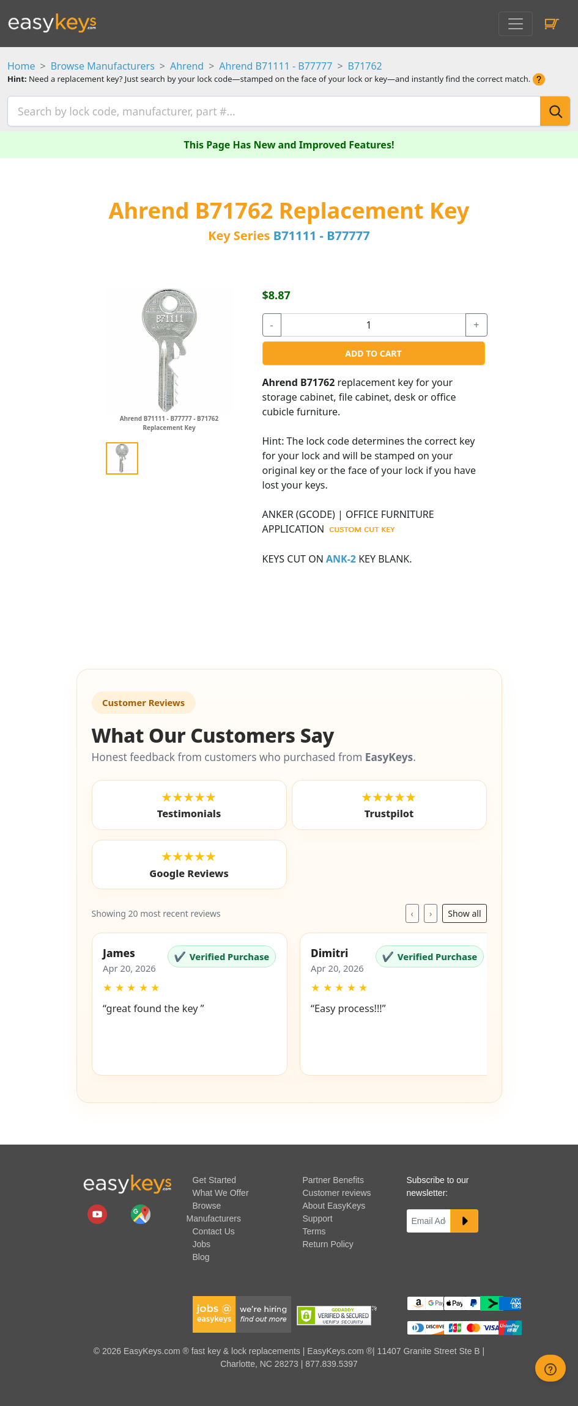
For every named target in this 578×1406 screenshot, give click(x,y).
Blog (201, 1253)
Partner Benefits (333, 1176)
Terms (314, 1228)
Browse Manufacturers (103, 66)
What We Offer (221, 1189)
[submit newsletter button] (464, 1217)
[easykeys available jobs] (242, 1310)
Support (318, 1215)
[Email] (429, 1217)
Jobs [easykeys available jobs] (202, 1240)
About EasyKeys (334, 1202)
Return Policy (328, 1240)
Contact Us (214, 1228)
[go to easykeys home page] (127, 1181)
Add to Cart (373, 349)
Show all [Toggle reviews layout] (464, 910)
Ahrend (187, 66)
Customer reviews (337, 1189)
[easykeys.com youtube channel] (98, 1210)
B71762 (365, 66)
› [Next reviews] (430, 910)
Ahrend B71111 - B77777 (275, 66)
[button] (189, 1001)
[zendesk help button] (550, 1368)
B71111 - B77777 (321, 232)
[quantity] (374, 321)
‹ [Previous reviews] (412, 910)
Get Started (215, 1176)
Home (21, 66)
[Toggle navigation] (515, 24)
